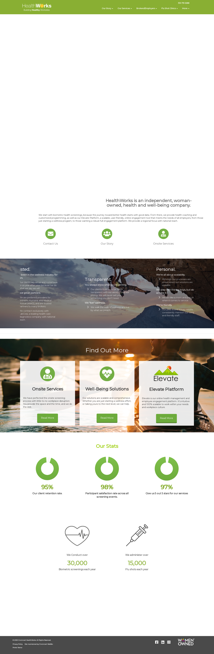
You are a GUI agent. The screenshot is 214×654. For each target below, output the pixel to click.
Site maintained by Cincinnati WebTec (39, 644)
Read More (47, 417)
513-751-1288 (183, 3)
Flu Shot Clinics (169, 8)
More (185, 8)
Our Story (107, 8)
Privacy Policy (18, 644)
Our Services (125, 8)
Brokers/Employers (146, 8)
